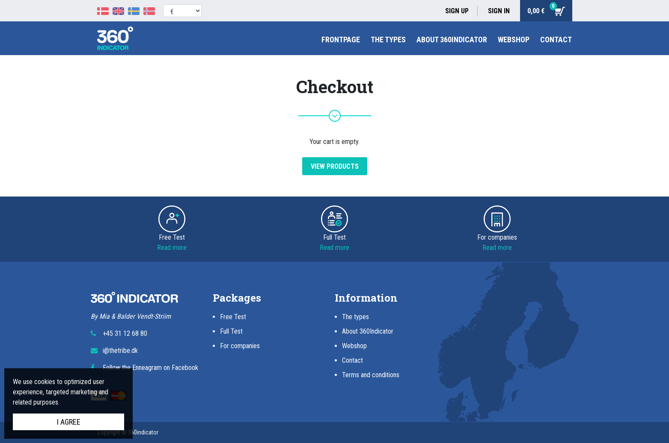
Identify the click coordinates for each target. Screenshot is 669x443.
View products (335, 166)
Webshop (513, 39)
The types (388, 39)
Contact (556, 39)
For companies (240, 346)
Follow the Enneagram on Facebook (150, 368)
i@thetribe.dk (120, 350)
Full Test (231, 331)
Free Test (233, 317)
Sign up (457, 11)
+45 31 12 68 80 (125, 333)
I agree (68, 421)
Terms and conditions (370, 375)
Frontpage (340, 39)
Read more (172, 248)
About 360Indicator (451, 39)
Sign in (499, 11)
